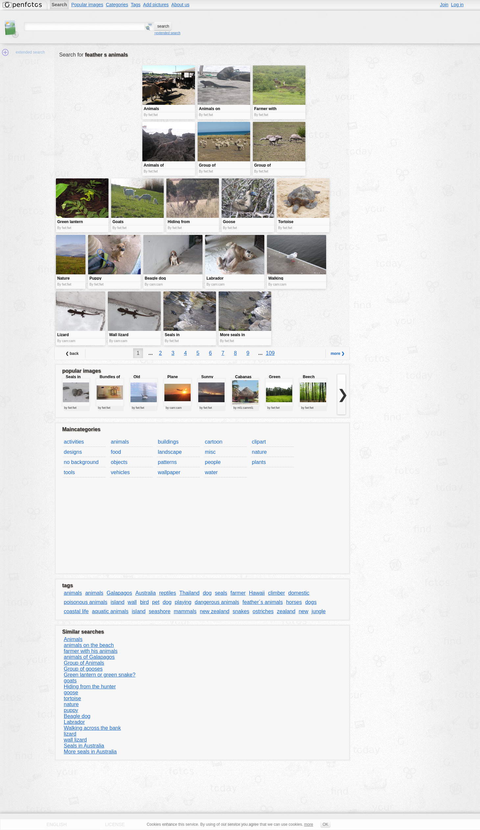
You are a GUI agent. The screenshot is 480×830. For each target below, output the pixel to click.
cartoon (213, 442)
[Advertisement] (98, 112)
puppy (71, 710)
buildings (168, 442)
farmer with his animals (91, 651)
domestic (298, 593)
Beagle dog (77, 716)
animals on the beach (89, 645)
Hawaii (257, 593)
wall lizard (75, 740)
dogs (311, 602)
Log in (457, 4)
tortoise (72, 698)
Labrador (74, 722)
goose (71, 692)
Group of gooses (83, 669)
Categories (117, 4)
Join (444, 4)
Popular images (87, 4)
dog (207, 593)
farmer (238, 593)
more (308, 824)
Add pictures (156, 4)
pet (155, 602)
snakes (241, 611)
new (303, 611)
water (211, 472)
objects (119, 462)
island (118, 602)
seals (221, 593)
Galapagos (119, 593)
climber (276, 593)
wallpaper (169, 472)
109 (270, 353)
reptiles (167, 593)
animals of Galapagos (89, 657)
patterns (167, 462)
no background (81, 462)
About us (180, 4)
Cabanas (243, 377)
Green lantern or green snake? (99, 675)
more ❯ (338, 353)
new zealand (214, 611)
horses (294, 602)
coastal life (76, 611)
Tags (136, 4)
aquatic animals (110, 611)
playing (183, 602)
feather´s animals (262, 602)
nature (259, 452)
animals (120, 442)
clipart (259, 442)
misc (210, 452)
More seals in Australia (90, 751)
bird (144, 602)
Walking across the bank (92, 728)
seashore (160, 611)
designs (73, 452)
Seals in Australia (84, 746)
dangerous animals (217, 602)
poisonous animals (86, 602)
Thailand (190, 593)
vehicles (120, 472)
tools (69, 472)
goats (70, 680)
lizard (70, 734)
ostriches (263, 611)
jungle (319, 611)
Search (59, 4)
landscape (170, 452)
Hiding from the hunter (90, 686)
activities (74, 442)
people (213, 462)
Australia (145, 593)
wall (132, 602)
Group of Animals (84, 663)
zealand (286, 611)
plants (259, 462)
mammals (185, 611)
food (116, 452)
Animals (73, 639)
